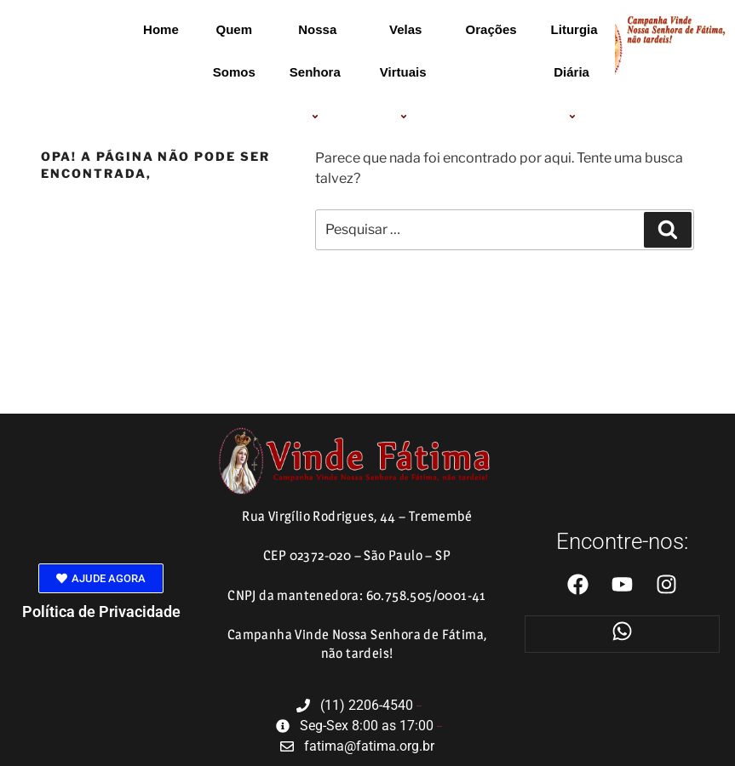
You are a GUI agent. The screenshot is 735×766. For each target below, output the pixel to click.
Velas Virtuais (406, 72)
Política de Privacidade (101, 611)
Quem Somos (234, 50)
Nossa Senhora (318, 72)
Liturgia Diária (574, 72)
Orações (491, 29)
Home (161, 29)
